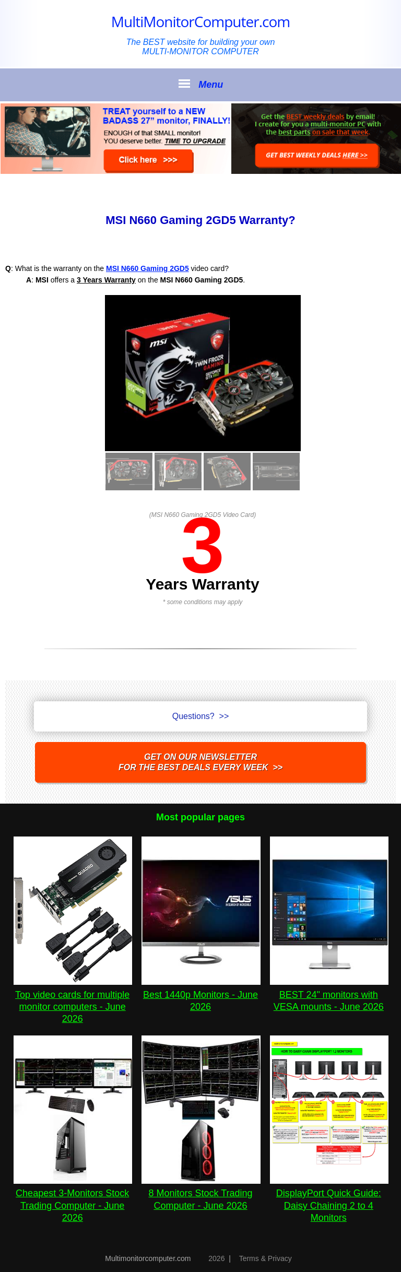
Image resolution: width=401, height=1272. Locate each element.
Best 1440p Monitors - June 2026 (201, 994)
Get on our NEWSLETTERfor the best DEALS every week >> (200, 762)
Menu (200, 84)
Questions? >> (200, 716)
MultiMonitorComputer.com (200, 21)
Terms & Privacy (265, 1258)
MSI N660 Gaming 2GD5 (147, 268)
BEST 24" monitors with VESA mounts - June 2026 (329, 994)
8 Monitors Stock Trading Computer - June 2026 (201, 1193)
